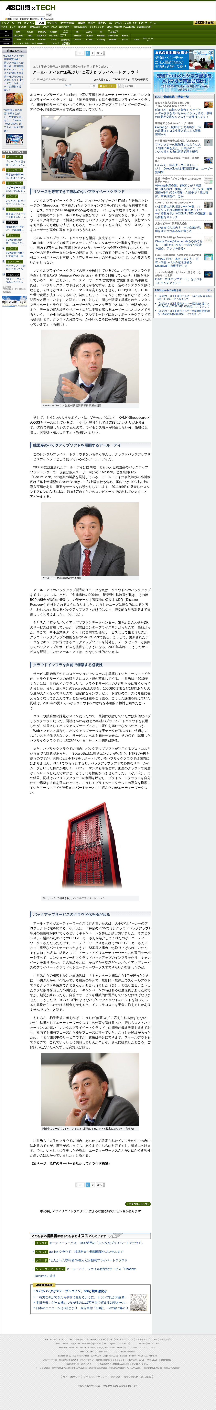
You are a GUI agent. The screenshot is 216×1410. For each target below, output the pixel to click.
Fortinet (113, 39)
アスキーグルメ (50, 27)
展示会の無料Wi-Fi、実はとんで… (15, 176)
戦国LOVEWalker (171, 1368)
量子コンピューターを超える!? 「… (16, 215)
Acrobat (30, 39)
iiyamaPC (42, 32)
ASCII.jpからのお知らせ (168, 290)
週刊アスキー (65, 27)
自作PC (102, 22)
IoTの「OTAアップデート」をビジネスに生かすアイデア (178, 281)
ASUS (89, 32)
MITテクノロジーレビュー (138, 1364)
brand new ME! (128, 1352)
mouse (30, 32)
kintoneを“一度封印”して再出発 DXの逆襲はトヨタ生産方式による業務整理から (178, 131)
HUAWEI (101, 36)
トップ (5, 22)
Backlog (101, 39)
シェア (68, 85)
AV (110, 22)
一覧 (93, 86)
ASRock (77, 36)
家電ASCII (35, 27)
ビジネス (29, 22)
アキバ (118, 22)
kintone (42, 39)
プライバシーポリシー (95, 1376)
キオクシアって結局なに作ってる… (15, 268)
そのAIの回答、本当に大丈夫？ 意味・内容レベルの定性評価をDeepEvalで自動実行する (176, 262)
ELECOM (18, 36)
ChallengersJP (144, 27)
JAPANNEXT (42, 43)
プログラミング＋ (118, 1360)
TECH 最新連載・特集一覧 (172, 96)
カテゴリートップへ (138, 1204)
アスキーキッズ (8, 27)
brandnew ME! (66, 43)
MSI (77, 32)
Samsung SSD (65, 1356)
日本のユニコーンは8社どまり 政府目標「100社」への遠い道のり (82, 1308)
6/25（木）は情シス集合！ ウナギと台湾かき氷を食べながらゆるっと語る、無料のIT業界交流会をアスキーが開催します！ (183, 113)
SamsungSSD (63, 35)
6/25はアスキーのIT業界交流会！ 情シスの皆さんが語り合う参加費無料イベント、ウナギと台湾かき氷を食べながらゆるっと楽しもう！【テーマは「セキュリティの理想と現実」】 (14, 73)
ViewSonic (113, 36)
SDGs (109, 27)
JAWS (18, 39)
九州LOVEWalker (134, 1368)
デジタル (52, 22)
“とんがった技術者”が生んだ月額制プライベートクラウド (88, 1260)
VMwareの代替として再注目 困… (15, 254)
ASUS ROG (41, 36)
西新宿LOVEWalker (98, 1368)
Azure (54, 39)
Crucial (89, 36)
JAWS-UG (73, 1348)
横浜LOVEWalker (79, 1368)
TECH (44, 7)
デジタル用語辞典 (103, 1364)
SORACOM (96, 1356)
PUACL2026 (129, 27)
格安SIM (22, 27)
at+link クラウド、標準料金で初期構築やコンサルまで (86, 1251)
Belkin (124, 36)
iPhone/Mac (67, 22)
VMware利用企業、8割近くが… (15, 241)
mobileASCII (119, 1364)
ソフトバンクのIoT (148, 39)
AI (13, 22)
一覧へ (208, 290)
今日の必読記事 (72, 1364)
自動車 (81, 22)
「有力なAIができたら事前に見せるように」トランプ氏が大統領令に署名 (86, 1297)
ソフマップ (54, 43)
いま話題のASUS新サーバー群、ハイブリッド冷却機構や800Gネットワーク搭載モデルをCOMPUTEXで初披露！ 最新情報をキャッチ (183, 212)
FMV (18, 32)
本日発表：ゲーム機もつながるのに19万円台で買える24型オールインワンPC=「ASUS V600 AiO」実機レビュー (113, 1302)
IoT (19, 22)
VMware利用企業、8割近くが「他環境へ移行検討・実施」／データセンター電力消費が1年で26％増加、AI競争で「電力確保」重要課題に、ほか (183, 191)
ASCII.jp (17, 7)
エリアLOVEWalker (61, 1368)
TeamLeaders (80, 27)
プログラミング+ (97, 27)
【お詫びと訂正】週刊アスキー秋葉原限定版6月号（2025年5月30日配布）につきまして (184, 312)
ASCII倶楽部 (205, 23)
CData (89, 39)
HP (101, 32)
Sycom (53, 32)
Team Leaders (102, 1360)
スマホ (127, 22)
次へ (99, 53)
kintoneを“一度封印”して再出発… (15, 228)
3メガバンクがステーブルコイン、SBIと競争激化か (71, 1291)
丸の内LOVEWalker (153, 1368)
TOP (46, 1339)
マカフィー (18, 43)
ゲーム (153, 23)
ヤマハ (125, 39)
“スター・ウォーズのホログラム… (15, 281)
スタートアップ (139, 23)
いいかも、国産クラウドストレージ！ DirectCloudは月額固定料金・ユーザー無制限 (184, 168)
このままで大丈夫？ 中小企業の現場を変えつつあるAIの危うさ (178, 229)
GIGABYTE (53, 36)
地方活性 (118, 27)
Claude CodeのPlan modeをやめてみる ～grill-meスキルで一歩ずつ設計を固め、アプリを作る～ (179, 245)
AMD (30, 36)
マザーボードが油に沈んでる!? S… (15, 189)
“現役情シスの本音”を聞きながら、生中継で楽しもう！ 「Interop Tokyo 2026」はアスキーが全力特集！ (14, 120)
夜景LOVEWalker (117, 1368)
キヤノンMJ (30, 43)
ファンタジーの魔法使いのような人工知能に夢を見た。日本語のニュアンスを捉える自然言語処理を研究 (178, 148)
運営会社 (115, 1376)
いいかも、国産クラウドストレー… (15, 202)
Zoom (136, 39)
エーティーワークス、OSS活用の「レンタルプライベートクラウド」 (96, 1243)
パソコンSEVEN (65, 31)
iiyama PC (97, 1343)
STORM (155, 1343)
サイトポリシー (71, 1376)
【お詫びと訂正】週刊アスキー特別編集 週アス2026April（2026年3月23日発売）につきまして (183, 305)
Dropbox (77, 39)
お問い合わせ (130, 1376)
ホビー (91, 22)
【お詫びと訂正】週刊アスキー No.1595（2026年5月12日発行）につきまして (185, 298)
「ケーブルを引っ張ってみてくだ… (15, 163)
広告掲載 (146, 1376)
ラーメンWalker (43, 1368)
